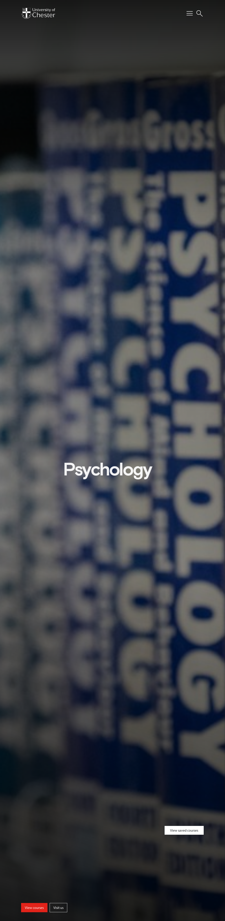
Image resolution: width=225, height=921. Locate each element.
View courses (34, 907)
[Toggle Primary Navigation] (189, 13)
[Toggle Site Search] (199, 13)
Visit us (58, 907)
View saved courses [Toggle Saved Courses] (184, 830)
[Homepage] (38, 13)
